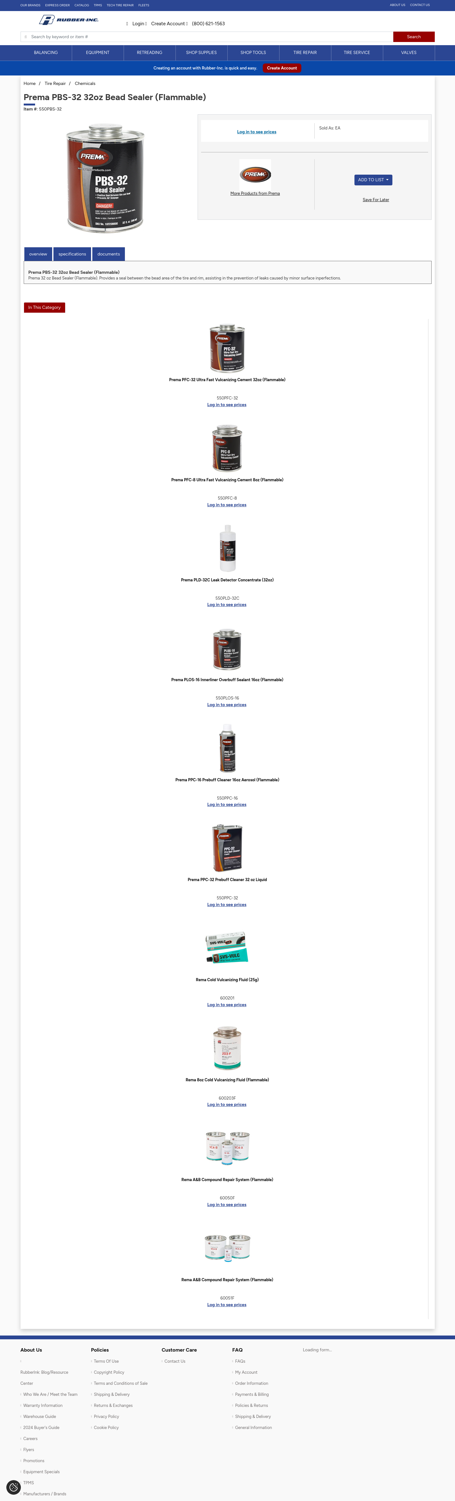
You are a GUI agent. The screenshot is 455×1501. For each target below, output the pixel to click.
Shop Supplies (201, 52)
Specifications (72, 254)
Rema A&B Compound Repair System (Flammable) (227, 1179)
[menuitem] (46, 53)
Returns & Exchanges (113, 1405)
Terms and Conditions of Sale (121, 1383)
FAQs (240, 1361)
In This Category (44, 307)
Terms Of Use (106, 1361)
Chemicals (85, 83)
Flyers (28, 1449)
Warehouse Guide (39, 1416)
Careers (30, 1438)
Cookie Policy (106, 1427)
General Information (253, 1427)
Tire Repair (305, 52)
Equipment (97, 52)
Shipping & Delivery (112, 1394)
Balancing (46, 52)
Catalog (82, 5)
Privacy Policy (106, 1416)
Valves (409, 52)
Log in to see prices (256, 132)
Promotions (34, 1460)
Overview (38, 254)
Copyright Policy (109, 1372)
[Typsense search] (207, 37)
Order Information (251, 1383)
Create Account (165, 24)
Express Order (57, 5)
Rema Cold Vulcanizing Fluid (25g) (227, 979)
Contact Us (420, 5)
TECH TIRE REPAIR (120, 5)
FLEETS (143, 5)
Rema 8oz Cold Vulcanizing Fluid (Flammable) (227, 1080)
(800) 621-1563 (205, 24)
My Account (246, 1372)
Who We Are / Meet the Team (50, 1394)
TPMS (98, 5)
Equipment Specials (41, 1471)
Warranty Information (43, 1405)
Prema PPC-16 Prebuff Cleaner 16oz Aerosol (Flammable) (227, 780)
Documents (108, 254)
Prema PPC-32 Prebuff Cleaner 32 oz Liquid (227, 879)
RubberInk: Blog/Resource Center (44, 1378)
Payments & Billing (252, 1394)
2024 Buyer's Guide (41, 1427)
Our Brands (30, 5)
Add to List (371, 180)
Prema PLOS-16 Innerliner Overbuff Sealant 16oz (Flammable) (227, 679)
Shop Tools (253, 52)
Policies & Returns (251, 1405)
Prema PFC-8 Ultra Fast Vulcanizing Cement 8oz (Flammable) (227, 479)
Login (135, 24)
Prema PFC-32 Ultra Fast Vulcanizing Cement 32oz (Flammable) (227, 379)
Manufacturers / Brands (44, 1494)
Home (30, 83)
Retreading (149, 52)
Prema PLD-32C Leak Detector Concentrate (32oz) (227, 580)
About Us (397, 5)
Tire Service (357, 52)
